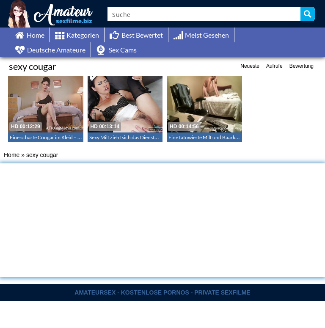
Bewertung (301, 66)
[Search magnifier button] (307, 14)
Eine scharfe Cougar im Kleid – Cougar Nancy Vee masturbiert (77, 137)
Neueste (249, 66)
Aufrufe (274, 66)
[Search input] (204, 14)
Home (11, 155)
